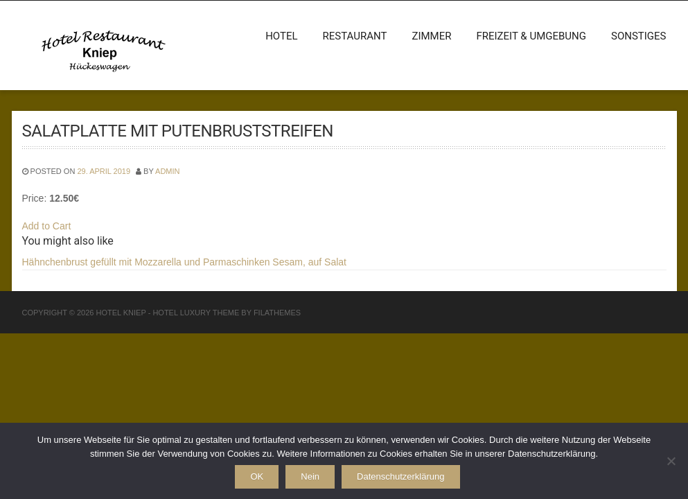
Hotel (281, 36)
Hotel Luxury (181, 312)
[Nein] (671, 461)
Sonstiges (639, 36)
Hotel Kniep (120, 312)
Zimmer (431, 36)
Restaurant (355, 36)
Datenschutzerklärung (400, 476)
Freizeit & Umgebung (531, 36)
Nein (310, 476)
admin (167, 171)
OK (256, 476)
